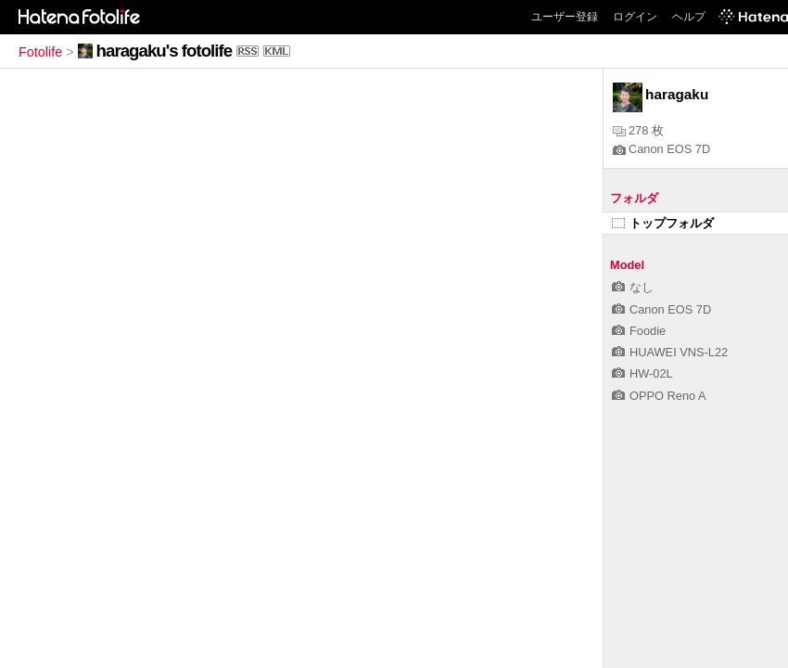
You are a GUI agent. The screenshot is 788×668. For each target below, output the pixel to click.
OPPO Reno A (659, 396)
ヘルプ (688, 16)
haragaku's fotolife (164, 50)
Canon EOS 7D (661, 149)
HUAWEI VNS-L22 (670, 352)
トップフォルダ (663, 223)
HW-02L (642, 373)
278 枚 (638, 130)
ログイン (635, 16)
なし (633, 287)
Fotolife (40, 52)
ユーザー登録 (564, 16)
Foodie (639, 331)
